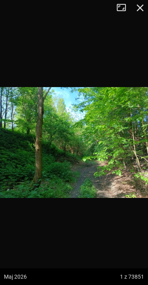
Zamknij (140, 8)
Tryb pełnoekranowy (124, 8)
